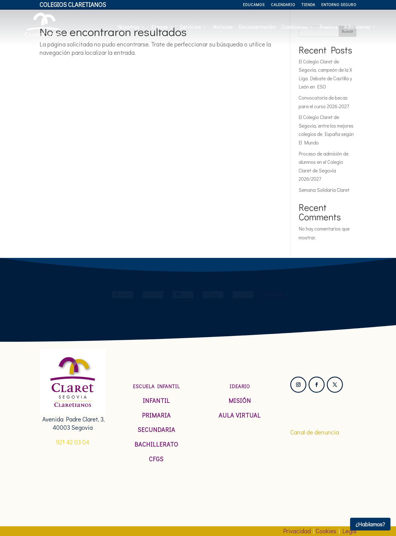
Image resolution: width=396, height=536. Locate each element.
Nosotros (129, 27)
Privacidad (297, 531)
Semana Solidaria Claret (324, 190)
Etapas (159, 27)
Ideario (240, 386)
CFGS (156, 459)
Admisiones (357, 27)
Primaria (156, 415)
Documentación (257, 27)
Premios (328, 27)
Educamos (254, 5)
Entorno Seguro (338, 5)
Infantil (156, 401)
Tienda (308, 5)
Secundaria (156, 430)
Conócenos (295, 27)
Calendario (283, 5)
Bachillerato (156, 444)
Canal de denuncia (314, 432)
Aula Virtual (240, 415)
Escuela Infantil (156, 386)
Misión (240, 401)
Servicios (190, 27)
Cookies (326, 531)
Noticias (223, 27)
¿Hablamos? (370, 524)
